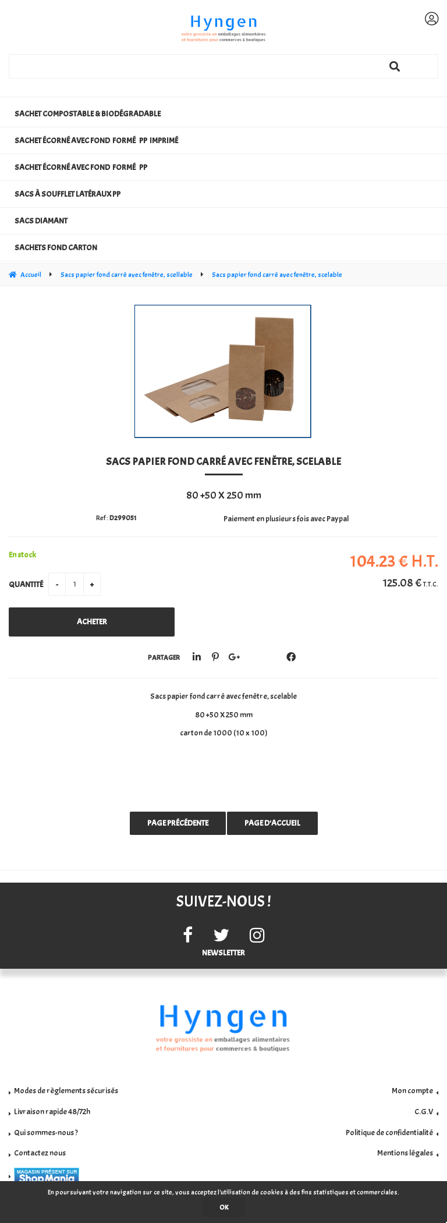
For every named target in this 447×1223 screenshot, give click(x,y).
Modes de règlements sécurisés (66, 1091)
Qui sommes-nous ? (46, 1132)
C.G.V (423, 1112)
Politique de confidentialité (389, 1132)
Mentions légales (405, 1153)
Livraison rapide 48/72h (52, 1112)
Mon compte (412, 1091)
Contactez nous (40, 1153)
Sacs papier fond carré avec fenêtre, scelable (223, 461)
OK (223, 1207)
